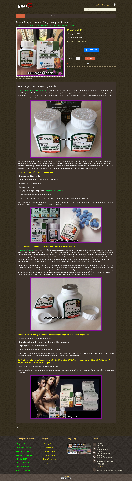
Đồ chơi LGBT (54, 16)
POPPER (109, 16)
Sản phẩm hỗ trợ (100, 16)
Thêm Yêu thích (72, 63)
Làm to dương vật (76, 16)
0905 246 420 (82, 42)
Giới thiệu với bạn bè (94, 63)
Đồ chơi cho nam (31, 16)
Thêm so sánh (82, 63)
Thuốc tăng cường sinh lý (26, 250)
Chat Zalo (92, 50)
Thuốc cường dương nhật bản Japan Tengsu (32, 90)
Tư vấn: (71, 42)
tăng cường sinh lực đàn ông (55, 191)
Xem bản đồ (101, 466)
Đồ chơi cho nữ (43, 16)
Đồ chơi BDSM (65, 16)
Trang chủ (20, 16)
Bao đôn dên (88, 16)
